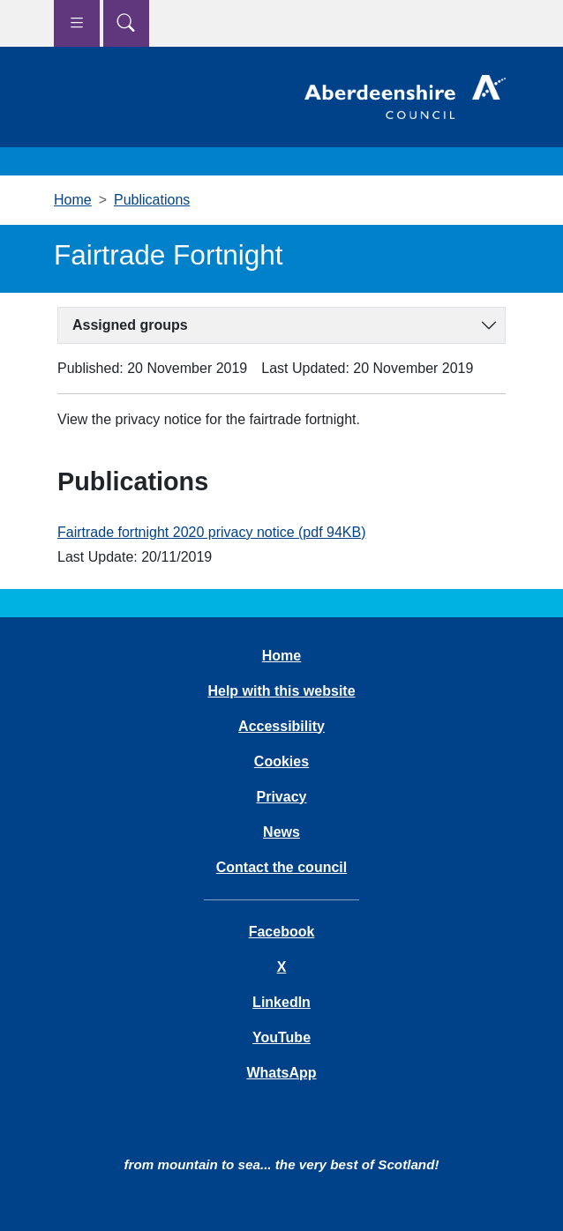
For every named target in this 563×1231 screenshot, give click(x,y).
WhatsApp (281, 1072)
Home (73, 199)
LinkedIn (281, 1002)
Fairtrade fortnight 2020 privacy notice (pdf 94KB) (211, 532)
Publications (152, 199)
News (281, 831)
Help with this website (281, 690)
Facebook (282, 931)
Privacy (282, 796)
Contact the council (281, 867)
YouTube (281, 1037)
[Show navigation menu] (77, 23)
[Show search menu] (126, 23)
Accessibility (281, 726)
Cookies (281, 761)
